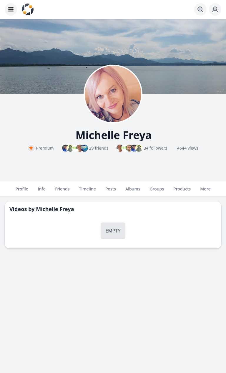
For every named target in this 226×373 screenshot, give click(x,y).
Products (182, 191)
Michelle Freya (55, 209)
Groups (157, 191)
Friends (62, 191)
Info (41, 191)
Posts (111, 191)
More (205, 191)
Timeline (87, 191)
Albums (133, 191)
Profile (22, 191)
